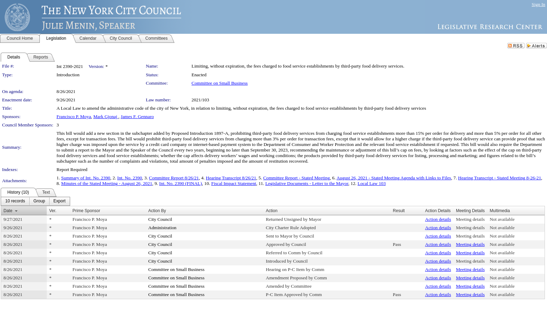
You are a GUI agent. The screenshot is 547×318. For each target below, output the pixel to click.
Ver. (53, 210)
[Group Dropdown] (39, 201)
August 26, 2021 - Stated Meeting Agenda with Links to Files (394, 177)
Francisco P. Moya (74, 116)
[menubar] (35, 201)
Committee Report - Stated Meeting (296, 177)
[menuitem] (15, 201)
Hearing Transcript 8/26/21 (231, 177)
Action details (438, 219)
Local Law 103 (372, 183)
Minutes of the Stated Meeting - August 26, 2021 (106, 183)
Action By (157, 210)
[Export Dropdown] (59, 201)
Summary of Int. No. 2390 (85, 177)
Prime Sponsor (86, 210)
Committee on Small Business (220, 83)
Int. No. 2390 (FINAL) (180, 183)
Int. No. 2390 (129, 177)
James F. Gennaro (137, 116)
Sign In (538, 4)
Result (399, 210)
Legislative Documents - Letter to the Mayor (307, 183)
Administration (162, 227)
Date (7, 210)
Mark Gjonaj (106, 116)
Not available (502, 219)
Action (271, 210)
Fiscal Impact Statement (233, 183)
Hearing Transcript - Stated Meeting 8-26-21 (499, 177)
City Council (160, 219)
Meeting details (470, 219)
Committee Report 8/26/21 (174, 177)
